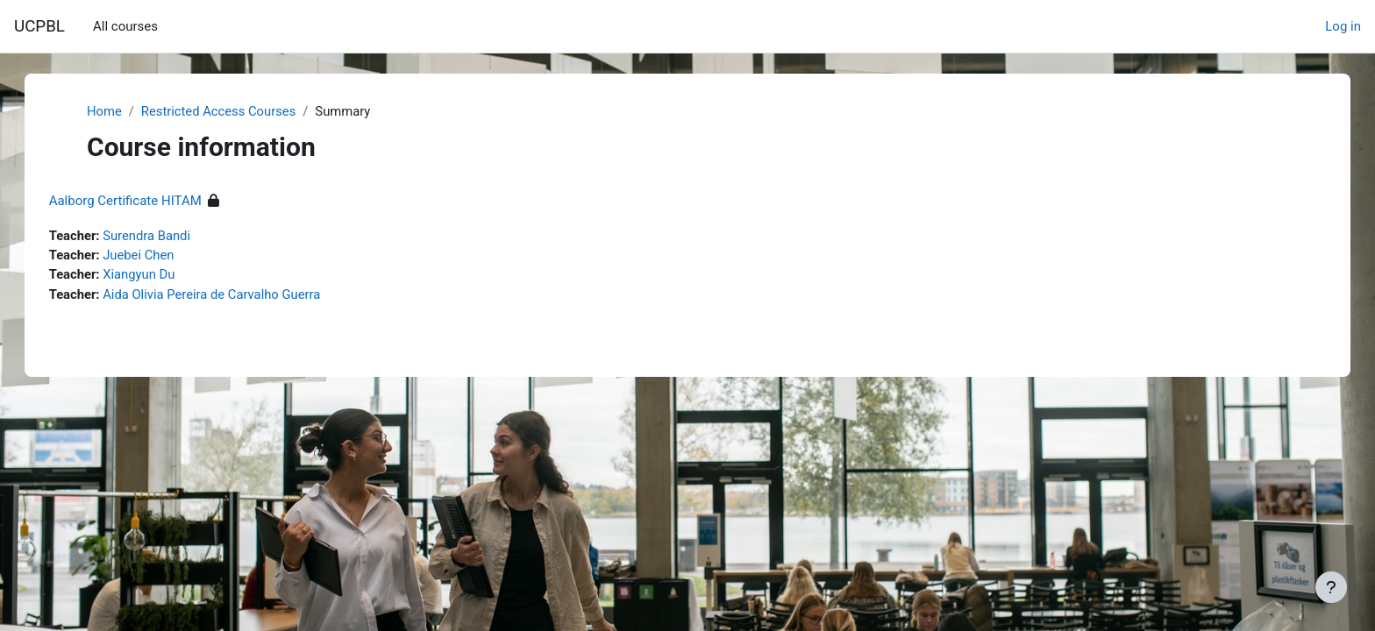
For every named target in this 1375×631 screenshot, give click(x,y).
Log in (1343, 26)
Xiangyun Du (158, 276)
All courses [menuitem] (125, 26)
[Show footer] (1331, 587)
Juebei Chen (158, 256)
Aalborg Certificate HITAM (143, 201)
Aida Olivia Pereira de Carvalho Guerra (232, 295)
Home (104, 111)
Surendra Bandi (166, 237)
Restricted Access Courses (220, 111)
